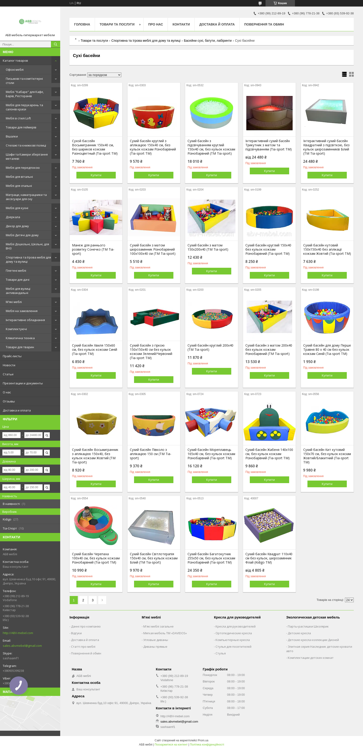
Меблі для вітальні (19, 177)
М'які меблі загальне (158, 626)
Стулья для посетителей (233, 646)
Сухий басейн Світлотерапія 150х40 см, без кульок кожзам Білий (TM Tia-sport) (154, 558)
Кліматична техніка (20, 338)
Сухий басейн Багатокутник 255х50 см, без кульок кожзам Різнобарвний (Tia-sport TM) (211, 558)
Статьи (8, 374)
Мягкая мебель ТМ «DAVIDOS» (165, 633)
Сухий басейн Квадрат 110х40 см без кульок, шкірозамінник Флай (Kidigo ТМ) (268, 558)
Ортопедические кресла (234, 633)
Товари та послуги (117, 24)
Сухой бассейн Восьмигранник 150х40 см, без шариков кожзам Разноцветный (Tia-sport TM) (95, 147)
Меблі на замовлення (22, 311)
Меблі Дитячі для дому (22, 235)
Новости (9, 365)
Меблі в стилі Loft (18, 118)
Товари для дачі (17, 279)
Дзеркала (13, 217)
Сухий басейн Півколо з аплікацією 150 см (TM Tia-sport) (150, 454)
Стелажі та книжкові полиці (26, 145)
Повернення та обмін (264, 24)
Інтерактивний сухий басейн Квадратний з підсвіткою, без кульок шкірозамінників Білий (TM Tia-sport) (326, 147)
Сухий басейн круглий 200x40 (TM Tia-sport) (210, 347)
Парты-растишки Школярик (308, 626)
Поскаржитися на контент (171, 744)
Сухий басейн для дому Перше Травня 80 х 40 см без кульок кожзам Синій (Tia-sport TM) (327, 349)
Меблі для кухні (17, 208)
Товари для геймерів (21, 127)
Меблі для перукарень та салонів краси (24, 107)
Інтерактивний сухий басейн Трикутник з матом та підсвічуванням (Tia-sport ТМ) (268, 145)
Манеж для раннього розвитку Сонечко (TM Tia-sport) (93, 249)
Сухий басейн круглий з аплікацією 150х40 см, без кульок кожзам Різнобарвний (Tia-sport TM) (153, 147)
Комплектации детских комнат (311, 658)
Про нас (155, 24)
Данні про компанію (86, 626)
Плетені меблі (16, 270)
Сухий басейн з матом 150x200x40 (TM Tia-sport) (208, 247)
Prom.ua (203, 740)
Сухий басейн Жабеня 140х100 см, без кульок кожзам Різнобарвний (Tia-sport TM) (269, 454)
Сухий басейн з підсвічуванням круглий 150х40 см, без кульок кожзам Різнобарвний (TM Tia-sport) (211, 147)
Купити (96, 175)
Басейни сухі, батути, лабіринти (208, 40)
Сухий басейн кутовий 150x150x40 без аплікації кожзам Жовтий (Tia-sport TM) (327, 249)
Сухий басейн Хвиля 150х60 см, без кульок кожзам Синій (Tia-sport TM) (94, 349)
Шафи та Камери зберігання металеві (27, 156)
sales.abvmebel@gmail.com (22, 646)
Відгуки (76, 633)
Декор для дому (17, 226)
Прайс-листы (12, 356)
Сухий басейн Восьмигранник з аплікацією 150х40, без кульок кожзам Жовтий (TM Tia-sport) (95, 456)
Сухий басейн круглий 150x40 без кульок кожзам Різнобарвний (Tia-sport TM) (268, 249)
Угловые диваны (155, 640)
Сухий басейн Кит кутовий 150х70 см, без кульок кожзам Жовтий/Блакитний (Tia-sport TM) (327, 456)
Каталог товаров (15, 60)
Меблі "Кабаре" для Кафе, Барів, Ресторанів (25, 94)
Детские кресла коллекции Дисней (313, 640)
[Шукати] (55, 44)
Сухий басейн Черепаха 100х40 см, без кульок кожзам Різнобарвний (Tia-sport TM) (96, 558)
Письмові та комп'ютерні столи (24, 80)
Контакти (181, 24)
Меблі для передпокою (23, 168)
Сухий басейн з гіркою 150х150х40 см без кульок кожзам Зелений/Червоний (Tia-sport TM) (151, 351)
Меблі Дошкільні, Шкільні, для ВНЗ (27, 246)
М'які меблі (14, 302)
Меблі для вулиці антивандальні (18, 291)
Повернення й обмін (86, 653)
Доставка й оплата (217, 24)
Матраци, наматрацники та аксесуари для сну (26, 197)
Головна (82, 24)
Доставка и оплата (17, 410)
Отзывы (9, 401)
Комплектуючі (16, 329)
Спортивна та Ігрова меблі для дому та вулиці (28, 259)
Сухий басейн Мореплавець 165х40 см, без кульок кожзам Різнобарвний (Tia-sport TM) (211, 454)
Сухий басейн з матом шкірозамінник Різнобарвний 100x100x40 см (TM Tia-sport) (152, 249)
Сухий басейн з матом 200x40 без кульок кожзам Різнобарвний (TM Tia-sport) (268, 349)
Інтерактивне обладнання (25, 320)
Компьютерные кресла (233, 640)
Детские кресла (299, 633)
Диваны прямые (155, 646)
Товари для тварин (20, 347)
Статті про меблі (83, 646)
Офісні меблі (15, 69)
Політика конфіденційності (207, 744)
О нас (7, 392)
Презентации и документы (23, 383)
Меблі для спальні (19, 186)
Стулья (221, 653)
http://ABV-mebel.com (18, 633)
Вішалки (12, 136)
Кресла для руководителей (236, 626)
